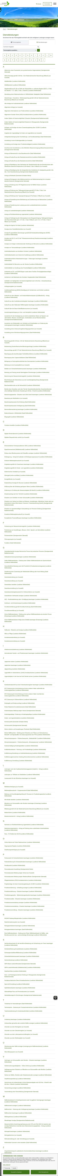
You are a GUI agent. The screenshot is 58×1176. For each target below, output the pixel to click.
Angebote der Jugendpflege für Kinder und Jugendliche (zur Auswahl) (23, 133)
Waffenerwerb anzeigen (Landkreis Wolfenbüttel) (17, 1105)
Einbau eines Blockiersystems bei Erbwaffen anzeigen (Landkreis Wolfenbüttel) (25, 453)
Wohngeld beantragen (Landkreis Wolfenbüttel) (17, 1131)
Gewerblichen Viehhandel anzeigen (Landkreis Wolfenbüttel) (20, 595)
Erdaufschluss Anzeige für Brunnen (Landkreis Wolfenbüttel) (20, 482)
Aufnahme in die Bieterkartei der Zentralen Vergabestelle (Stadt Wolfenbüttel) (25, 277)
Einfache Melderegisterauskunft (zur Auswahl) (16, 460)
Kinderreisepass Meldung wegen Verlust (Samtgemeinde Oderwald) (22, 710)
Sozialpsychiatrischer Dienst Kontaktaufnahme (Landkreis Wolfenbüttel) (23, 980)
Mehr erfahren (6, 1164)
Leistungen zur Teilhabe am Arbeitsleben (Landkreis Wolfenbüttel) (22, 774)
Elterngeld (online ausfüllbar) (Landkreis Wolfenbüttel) (18, 475)
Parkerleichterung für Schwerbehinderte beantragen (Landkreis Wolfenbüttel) (25, 861)
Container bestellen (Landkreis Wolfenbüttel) (16, 425)
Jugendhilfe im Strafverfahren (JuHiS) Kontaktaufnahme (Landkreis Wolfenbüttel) (26, 672)
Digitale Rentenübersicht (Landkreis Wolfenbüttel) (17, 433)
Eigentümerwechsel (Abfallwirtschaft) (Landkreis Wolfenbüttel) (21, 449)
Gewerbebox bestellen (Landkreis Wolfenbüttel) (17, 584)
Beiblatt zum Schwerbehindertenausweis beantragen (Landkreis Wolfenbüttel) (25, 368)
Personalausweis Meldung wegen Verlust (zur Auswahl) (19, 873)
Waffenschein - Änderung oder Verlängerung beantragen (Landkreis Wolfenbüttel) (26, 1109)
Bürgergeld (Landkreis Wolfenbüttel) (14, 417)
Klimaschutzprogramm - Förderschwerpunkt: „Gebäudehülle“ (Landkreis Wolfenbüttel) (27, 738)
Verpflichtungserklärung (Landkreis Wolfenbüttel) (17, 1078)
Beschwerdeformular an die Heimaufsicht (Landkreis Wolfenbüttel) (22, 385)
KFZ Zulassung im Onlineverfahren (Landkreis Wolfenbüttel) (20, 699)
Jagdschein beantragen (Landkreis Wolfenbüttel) (17, 665)
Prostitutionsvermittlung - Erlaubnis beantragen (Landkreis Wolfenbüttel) (23, 910)
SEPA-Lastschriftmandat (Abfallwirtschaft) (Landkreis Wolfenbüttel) (22, 967)
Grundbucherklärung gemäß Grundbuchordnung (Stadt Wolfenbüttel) (22, 606)
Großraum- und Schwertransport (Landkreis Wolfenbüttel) (19, 603)
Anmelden (47, 4)
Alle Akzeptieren (43, 1172)
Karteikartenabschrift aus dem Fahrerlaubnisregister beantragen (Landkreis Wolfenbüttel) (28, 684)
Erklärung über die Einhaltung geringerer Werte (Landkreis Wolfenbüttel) (23, 486)
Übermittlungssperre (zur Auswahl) (13, 1051)
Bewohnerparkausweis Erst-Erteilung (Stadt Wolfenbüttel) (19, 402)
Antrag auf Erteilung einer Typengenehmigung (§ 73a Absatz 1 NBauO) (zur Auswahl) (27, 196)
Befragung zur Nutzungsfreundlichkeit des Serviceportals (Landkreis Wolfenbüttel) (26, 361)
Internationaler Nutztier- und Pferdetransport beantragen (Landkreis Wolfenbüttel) (26, 653)
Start (4, 29)
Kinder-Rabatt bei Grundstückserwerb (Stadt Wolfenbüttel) (20, 707)
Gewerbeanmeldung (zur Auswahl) (13, 580)
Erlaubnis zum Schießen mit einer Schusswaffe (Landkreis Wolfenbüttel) (23, 497)
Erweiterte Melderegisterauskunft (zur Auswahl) (17, 514)
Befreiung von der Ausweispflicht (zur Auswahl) (17, 365)
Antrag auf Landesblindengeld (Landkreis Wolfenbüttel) (19, 210)
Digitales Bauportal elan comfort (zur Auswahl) (16, 437)
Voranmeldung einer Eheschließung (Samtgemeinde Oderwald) (21, 1091)
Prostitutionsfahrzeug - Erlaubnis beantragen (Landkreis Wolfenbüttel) (23, 891)
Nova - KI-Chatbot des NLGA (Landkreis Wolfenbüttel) (18, 834)
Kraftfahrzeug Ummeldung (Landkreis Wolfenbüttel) (18, 760)
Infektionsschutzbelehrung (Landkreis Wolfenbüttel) (18, 649)
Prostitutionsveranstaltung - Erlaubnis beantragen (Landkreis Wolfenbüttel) (24, 906)
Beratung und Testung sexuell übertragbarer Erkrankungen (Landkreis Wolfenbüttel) (26, 372)
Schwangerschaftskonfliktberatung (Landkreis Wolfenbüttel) (20, 952)
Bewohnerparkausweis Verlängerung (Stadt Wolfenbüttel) (19, 405)
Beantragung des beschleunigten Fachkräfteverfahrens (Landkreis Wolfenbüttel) (25, 354)
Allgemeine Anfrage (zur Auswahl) (13, 107)
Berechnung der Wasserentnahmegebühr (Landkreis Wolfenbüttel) (22, 376)
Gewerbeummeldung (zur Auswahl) (13, 588)
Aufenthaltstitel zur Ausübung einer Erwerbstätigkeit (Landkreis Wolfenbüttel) (24, 268)
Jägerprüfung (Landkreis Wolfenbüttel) (14, 669)
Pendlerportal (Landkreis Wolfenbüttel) (14, 865)
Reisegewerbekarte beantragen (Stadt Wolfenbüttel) (18, 929)
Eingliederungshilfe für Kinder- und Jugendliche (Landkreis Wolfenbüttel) (23, 468)
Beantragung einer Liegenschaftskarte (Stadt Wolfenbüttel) (20, 357)
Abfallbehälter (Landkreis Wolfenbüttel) (14, 81)
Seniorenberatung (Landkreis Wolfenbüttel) (15, 960)
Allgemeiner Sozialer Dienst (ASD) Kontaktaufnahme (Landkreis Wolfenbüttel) (25, 114)
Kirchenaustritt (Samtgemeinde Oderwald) (15, 725)
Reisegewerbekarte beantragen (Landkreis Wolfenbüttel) (19, 925)
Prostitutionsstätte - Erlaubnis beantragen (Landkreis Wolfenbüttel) (22, 898)
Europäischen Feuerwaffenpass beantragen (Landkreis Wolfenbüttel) (22, 518)
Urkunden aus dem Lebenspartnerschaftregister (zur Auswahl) (21, 1034)
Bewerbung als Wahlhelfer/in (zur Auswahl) (15, 398)
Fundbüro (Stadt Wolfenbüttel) (12, 543)
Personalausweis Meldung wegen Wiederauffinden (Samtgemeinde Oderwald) (25, 876)
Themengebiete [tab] (16, 42)
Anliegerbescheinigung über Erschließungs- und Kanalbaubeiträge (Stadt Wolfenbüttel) (27, 136)
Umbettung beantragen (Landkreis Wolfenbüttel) (17, 1019)
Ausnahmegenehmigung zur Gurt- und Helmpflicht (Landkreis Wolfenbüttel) (24, 312)
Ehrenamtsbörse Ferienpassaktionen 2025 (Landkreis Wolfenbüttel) (22, 445)
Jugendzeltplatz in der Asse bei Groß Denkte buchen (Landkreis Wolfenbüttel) (25, 676)
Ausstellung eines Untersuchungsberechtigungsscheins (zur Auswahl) (23, 328)
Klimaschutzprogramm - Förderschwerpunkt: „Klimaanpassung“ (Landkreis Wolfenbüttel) (28, 742)
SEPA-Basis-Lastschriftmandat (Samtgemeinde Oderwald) (20, 963)
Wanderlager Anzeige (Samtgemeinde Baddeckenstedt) (19, 1120)
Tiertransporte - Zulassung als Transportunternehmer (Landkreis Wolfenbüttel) (25, 1007)
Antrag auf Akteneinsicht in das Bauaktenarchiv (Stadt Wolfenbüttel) (22, 153)
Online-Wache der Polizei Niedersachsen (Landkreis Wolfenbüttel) (22, 842)
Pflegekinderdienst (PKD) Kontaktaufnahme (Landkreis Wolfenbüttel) (22, 880)
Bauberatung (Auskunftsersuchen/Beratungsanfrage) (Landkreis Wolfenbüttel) (25, 346)
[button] (38, 3)
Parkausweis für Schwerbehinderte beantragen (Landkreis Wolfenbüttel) (23, 858)
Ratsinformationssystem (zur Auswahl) (14, 922)
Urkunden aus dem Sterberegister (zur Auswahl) (17, 1038)
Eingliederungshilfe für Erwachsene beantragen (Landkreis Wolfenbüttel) (23, 464)
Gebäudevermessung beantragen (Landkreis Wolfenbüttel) (20, 557)
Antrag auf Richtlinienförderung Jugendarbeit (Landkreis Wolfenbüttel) (23, 214)
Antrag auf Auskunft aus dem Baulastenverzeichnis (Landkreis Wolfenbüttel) (24, 157)
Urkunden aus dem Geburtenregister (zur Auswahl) (18, 1030)
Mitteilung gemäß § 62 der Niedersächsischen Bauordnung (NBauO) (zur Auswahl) (26, 809)
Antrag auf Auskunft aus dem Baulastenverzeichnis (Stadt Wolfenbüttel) (23, 160)
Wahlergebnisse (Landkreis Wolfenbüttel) (15, 1116)
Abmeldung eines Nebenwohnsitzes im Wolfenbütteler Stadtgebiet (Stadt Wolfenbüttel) (27, 94)
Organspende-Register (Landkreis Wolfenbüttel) (17, 846)
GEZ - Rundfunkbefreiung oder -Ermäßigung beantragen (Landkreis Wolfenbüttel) (26, 599)
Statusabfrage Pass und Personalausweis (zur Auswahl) (19, 991)
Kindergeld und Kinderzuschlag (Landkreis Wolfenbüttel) (19, 703)
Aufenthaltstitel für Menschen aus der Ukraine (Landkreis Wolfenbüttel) (23, 264)
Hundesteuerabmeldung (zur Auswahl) (14, 637)
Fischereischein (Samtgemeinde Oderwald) (16, 535)
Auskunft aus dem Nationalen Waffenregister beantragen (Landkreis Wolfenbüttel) (26, 305)
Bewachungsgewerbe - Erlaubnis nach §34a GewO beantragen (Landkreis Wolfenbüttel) (28, 394)
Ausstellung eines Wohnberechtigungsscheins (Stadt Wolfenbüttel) (22, 332)
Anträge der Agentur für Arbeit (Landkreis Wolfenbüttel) (19, 225)
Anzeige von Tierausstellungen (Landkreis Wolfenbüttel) (19, 247)
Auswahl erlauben (16, 1172)
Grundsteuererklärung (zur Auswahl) (14, 610)
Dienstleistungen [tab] (42, 42)
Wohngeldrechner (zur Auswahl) (13, 1135)
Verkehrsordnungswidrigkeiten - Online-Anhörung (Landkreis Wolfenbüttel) (24, 1065)
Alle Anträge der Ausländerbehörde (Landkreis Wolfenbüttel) (20, 103)
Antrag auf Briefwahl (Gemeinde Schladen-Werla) (17, 175)
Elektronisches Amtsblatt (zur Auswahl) (14, 471)
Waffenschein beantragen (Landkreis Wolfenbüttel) (18, 1113)
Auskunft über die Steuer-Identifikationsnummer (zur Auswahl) (21, 308)
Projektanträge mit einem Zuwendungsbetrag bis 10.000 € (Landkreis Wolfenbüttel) (26, 884)
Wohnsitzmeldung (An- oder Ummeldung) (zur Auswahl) (19, 1139)
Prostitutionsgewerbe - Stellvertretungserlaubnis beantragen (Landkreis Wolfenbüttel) (27, 895)
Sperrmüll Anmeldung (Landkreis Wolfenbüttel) (16, 984)
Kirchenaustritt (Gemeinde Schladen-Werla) (16, 721)
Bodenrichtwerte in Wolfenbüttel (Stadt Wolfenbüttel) (18, 413)
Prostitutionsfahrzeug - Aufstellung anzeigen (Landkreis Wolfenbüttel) (22, 887)
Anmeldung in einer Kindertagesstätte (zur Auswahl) (18, 140)
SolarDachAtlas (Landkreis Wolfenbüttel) (15, 971)
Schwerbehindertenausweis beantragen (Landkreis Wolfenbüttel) (21, 956)
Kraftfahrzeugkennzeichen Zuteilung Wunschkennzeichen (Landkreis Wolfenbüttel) (26, 757)
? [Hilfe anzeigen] (38, 50)
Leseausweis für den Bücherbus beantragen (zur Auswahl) (20, 778)
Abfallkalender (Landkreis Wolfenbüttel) (15, 85)
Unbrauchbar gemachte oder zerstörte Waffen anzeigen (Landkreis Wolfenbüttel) (26, 1023)
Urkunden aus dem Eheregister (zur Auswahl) (16, 1027)
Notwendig (7, 1168)
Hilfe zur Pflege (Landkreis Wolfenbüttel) (15, 633)
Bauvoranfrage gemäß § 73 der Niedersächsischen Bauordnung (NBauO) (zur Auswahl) (28, 350)
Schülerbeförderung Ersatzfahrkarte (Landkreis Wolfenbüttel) (20, 949)
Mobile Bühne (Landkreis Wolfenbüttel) (14, 812)
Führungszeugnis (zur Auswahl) (12, 539)
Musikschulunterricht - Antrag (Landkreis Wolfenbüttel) (18, 816)
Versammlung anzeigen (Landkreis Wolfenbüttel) (17, 1088)
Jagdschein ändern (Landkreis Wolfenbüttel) (16, 661)
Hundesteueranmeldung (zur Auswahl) (14, 641)
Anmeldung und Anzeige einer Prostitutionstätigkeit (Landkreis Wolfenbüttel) (24, 144)
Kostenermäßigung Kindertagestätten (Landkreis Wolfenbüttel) (21, 745)
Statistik (14, 1168)
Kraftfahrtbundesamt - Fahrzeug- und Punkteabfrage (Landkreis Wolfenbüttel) (25, 749)
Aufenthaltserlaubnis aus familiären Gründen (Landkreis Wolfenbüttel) (23, 251)
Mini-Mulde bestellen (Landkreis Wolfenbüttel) (16, 799)
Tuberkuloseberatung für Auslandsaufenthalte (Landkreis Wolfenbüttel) (23, 1011)
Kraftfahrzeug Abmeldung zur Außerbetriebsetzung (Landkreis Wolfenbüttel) (24, 753)
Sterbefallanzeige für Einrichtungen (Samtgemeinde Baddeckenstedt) (23, 995)
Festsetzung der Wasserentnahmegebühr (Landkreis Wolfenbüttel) (22, 526)
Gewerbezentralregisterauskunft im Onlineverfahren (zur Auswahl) (22, 592)
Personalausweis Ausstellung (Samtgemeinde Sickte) (18, 869)
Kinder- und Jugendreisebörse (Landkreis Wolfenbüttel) (19, 718)
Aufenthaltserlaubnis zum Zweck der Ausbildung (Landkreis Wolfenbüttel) (24, 255)
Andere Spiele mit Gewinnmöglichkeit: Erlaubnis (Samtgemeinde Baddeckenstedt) (26, 118)
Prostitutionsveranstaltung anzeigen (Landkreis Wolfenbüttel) (20, 902)
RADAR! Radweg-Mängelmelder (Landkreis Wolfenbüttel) (19, 918)
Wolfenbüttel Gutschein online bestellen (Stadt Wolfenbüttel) (20, 1142)
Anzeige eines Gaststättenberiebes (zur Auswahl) (17, 229)
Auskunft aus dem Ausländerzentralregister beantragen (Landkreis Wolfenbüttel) (25, 301)
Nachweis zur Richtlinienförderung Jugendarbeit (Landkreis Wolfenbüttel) (24, 824)
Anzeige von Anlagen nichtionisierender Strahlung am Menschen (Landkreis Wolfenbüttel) (28, 244)
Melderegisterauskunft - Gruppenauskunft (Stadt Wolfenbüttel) (21, 790)
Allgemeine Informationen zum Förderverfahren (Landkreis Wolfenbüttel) (23, 111)
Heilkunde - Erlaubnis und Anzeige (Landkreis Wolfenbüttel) (20, 630)
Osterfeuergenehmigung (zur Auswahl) (14, 849)
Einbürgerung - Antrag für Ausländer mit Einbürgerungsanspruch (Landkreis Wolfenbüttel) (28, 457)
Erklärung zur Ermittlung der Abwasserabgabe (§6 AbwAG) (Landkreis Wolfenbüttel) (26, 490)
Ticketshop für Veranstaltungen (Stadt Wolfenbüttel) (18, 1003)
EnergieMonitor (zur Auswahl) (12, 479)
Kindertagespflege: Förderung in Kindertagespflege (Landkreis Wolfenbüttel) (24, 714)
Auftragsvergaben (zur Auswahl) (13, 286)
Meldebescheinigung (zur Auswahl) (13, 786)
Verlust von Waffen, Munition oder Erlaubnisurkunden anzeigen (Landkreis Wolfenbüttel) (28, 1075)
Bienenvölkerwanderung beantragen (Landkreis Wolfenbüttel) (20, 409)
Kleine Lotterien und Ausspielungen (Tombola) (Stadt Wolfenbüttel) (22, 729)
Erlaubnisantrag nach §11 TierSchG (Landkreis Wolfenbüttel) (20, 494)
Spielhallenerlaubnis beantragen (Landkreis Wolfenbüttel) (19, 987)
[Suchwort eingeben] (20, 46)
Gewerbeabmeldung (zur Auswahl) (13, 577)
